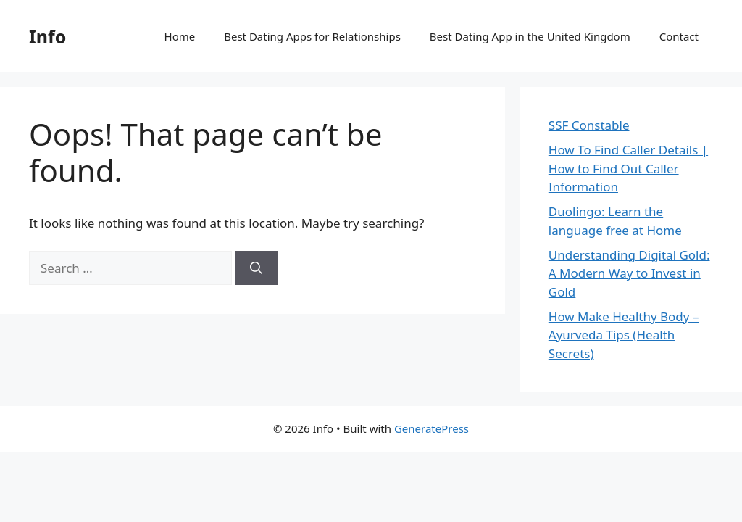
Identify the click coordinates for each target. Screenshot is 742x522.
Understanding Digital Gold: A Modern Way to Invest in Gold (629, 273)
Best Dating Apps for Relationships (312, 36)
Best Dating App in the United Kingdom (530, 36)
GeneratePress (431, 428)
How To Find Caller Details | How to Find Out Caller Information (628, 168)
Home (180, 36)
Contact (679, 36)
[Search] (256, 268)
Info (47, 36)
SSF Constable (589, 125)
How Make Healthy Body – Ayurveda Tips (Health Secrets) (624, 335)
